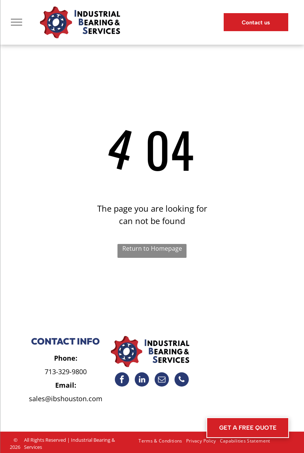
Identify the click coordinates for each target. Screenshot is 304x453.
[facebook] (122, 380)
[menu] (16, 22)
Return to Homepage (152, 248)
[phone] (182, 380)
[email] (162, 380)
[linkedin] (142, 380)
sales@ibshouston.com (65, 398)
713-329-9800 (66, 371)
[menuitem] (160, 441)
